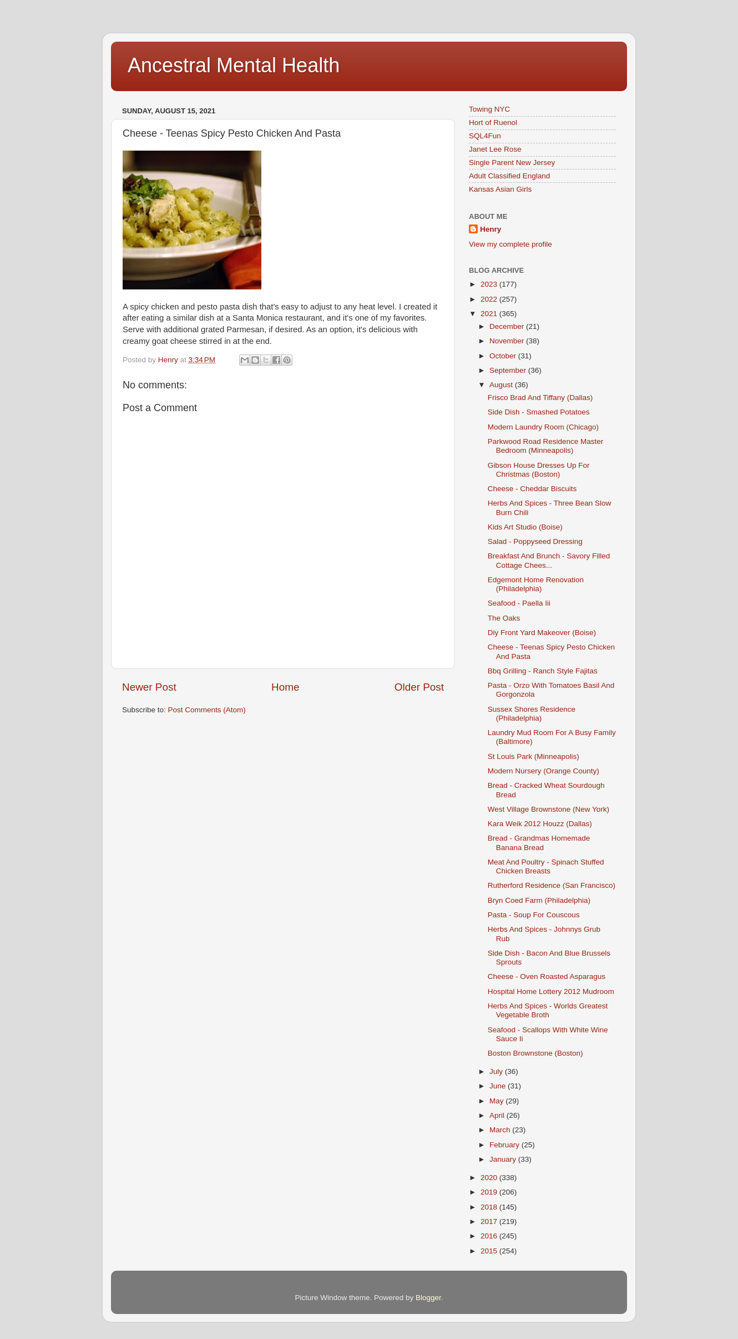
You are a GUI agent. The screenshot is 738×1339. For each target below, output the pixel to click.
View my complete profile (510, 244)
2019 (490, 1192)
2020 (490, 1177)
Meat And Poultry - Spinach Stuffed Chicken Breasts (546, 866)
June (498, 1086)
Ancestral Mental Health (234, 65)
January (503, 1159)
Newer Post (149, 687)
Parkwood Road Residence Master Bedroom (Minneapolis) (546, 445)
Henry (490, 229)
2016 (490, 1236)
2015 (490, 1251)
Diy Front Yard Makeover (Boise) (542, 632)
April (498, 1115)
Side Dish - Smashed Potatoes (539, 412)
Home (285, 687)
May (497, 1101)
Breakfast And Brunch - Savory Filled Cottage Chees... (549, 560)
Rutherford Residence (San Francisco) (551, 885)
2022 (490, 299)
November (507, 341)
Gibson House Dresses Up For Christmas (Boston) (539, 469)
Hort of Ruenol (493, 122)
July (497, 1071)
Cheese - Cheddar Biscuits (532, 488)
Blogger (428, 1297)
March (500, 1130)
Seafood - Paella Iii (519, 603)
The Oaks (504, 618)
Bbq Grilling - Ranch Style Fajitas (543, 671)
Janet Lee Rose (495, 149)
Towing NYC (489, 109)
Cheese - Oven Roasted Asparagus (546, 976)
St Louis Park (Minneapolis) (533, 756)
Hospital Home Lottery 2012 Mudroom (551, 991)
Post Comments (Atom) (207, 710)
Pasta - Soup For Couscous (534, 915)
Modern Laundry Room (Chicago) (543, 427)
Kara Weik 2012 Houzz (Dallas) (540, 824)
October (503, 356)
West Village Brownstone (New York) (548, 809)
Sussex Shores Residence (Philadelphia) (531, 713)
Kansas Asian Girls (500, 189)
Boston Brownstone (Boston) (535, 1053)
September (508, 370)
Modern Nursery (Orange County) (543, 771)
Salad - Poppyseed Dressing (535, 541)
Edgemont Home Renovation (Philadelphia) (536, 584)
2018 (490, 1207)
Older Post (419, 687)
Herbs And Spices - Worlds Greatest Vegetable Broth (548, 1010)
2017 (490, 1221)
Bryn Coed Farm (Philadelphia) (539, 900)
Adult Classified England (509, 176)
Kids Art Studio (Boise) (525, 527)
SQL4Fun (485, 136)
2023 (490, 284)
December (507, 326)
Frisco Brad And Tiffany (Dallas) (540, 397)
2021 (490, 313)
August (502, 385)
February (505, 1145)
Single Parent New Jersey (512, 162)
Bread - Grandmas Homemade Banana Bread (539, 842)
